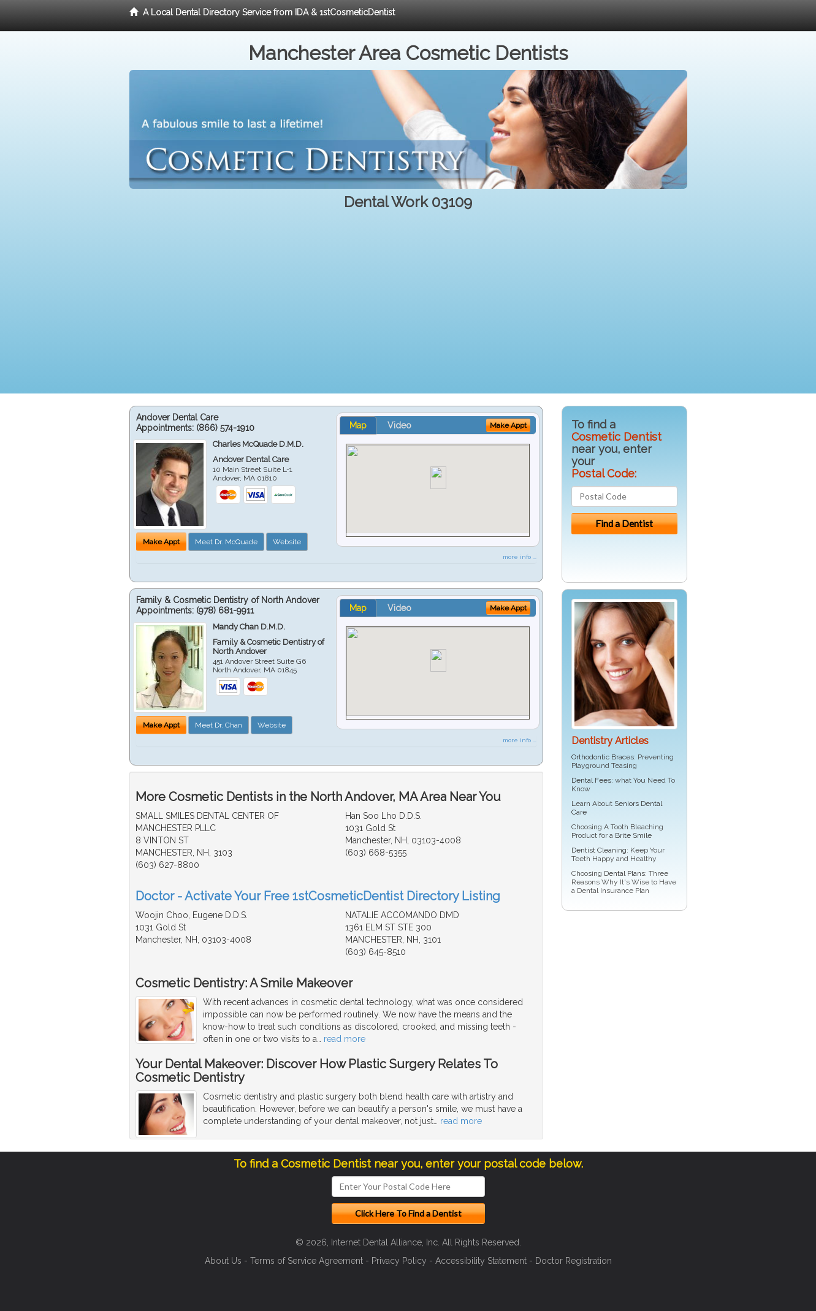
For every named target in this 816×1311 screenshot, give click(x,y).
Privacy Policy (399, 1261)
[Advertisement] (408, 307)
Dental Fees (591, 780)
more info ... (519, 556)
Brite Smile (633, 835)
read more (344, 1039)
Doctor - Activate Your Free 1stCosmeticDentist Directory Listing (317, 896)
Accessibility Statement (481, 1261)
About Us (223, 1261)
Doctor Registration (573, 1261)
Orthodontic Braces (602, 757)
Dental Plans (624, 873)
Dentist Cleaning (599, 850)
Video (399, 425)
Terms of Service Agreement (306, 1261)
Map (358, 425)
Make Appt (161, 542)
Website (287, 542)
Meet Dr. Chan (218, 725)
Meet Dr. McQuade (226, 542)
